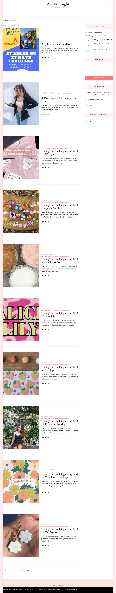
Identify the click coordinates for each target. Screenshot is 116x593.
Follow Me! (99, 78)
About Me (61, 13)
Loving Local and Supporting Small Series (55, 148)
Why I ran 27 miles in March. (56, 44)
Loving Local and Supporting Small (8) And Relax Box (97, 51)
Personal (62, 41)
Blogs (42, 13)
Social (52, 13)
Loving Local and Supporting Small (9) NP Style (98, 40)
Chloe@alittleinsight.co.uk (95, 99)
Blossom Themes (58, 590)
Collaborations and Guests (50, 93)
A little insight (58, 4)
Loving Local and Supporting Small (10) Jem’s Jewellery (98, 45)
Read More (46, 57)
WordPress (74, 590)
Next (29, 570)
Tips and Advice (67, 93)
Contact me (71, 13)
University (70, 41)
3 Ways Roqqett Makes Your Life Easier (96, 36)
